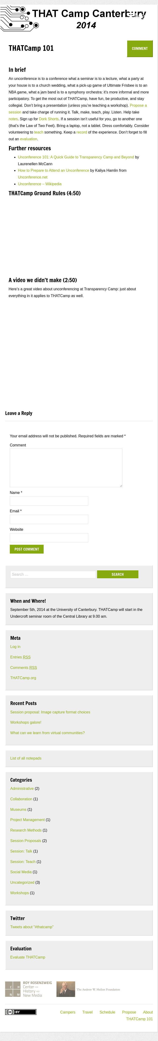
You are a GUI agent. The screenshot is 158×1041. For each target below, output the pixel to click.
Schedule (107, 1012)
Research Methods (26, 830)
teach (38, 132)
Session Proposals (25, 841)
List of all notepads (25, 758)
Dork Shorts (49, 119)
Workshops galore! (25, 722)
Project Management (27, 820)
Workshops (19, 893)
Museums (18, 810)
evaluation (28, 139)
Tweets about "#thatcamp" (32, 927)
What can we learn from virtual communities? (47, 733)
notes (13, 119)
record (82, 132)
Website (16, 529)
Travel (87, 1012)
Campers (67, 1012)
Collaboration (21, 799)
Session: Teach (22, 862)
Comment (140, 48)
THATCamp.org (23, 678)
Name (16, 493)
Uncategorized (22, 882)
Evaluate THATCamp (27, 957)
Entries (20, 657)
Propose (129, 1012)
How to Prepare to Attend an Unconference (53, 170)
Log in (15, 647)
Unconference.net (32, 177)
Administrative (22, 789)
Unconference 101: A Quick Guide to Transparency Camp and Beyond (76, 157)
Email (16, 511)
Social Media (21, 872)
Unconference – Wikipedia (40, 184)
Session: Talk (21, 851)
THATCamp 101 (139, 1019)
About (148, 1012)
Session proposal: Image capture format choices (50, 712)
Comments (23, 668)
